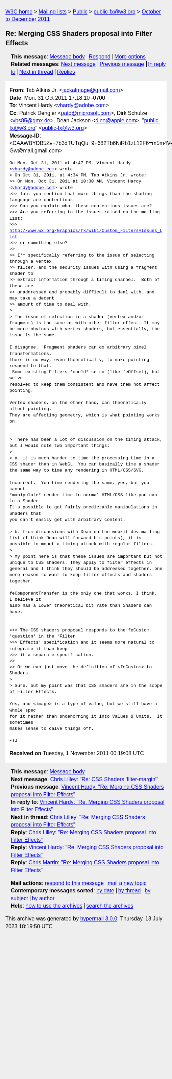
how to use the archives (54, 906)
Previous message (122, 64)
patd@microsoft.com (86, 113)
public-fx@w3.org (115, 12)
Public (80, 12)
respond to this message (74, 883)
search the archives (110, 906)
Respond (99, 56)
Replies (66, 72)
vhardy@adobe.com (81, 105)
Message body (67, 56)
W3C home (18, 12)
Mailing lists (53, 12)
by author (43, 898)
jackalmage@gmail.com (91, 90)
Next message (78, 64)
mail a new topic (127, 883)
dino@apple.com (115, 120)
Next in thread (36, 72)
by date (105, 890)
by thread (129, 890)
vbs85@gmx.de (31, 120)
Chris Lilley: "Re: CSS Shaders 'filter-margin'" (104, 779)
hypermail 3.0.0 (98, 918)
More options (130, 56)
